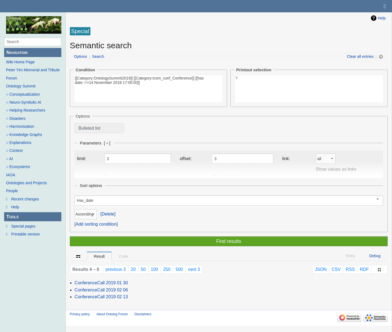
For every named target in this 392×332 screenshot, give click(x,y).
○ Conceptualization (23, 94)
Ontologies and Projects (26, 183)
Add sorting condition (96, 224)
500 (179, 269)
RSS (350, 269)
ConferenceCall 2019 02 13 (101, 296)
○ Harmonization (20, 126)
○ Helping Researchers (25, 110)
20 (133, 269)
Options (80, 56)
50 (143, 269)
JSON (321, 269)
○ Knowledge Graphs (24, 134)
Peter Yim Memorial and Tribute (33, 70)
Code (123, 256)
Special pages (23, 226)
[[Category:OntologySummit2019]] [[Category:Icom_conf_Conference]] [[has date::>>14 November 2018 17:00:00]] (148, 88)
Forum (11, 78)
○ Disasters (15, 118)
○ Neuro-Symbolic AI (23, 102)
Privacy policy (80, 314)
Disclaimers (143, 314)
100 (154, 269)
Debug (374, 256)
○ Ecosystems (18, 166)
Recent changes (25, 199)
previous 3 (115, 269)
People (12, 191)
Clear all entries (360, 56)
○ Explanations (19, 142)
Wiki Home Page (20, 62)
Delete (108, 214)
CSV (336, 269)
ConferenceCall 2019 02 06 (101, 290)
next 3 (194, 269)
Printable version (25, 234)
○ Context (14, 150)
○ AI (9, 159)
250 (167, 269)
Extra (350, 256)
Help (15, 207)
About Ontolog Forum (112, 314)
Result (99, 256)
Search (98, 56)
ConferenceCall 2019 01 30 (101, 282)
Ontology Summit (20, 86)
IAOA (10, 175)
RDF (364, 269)
